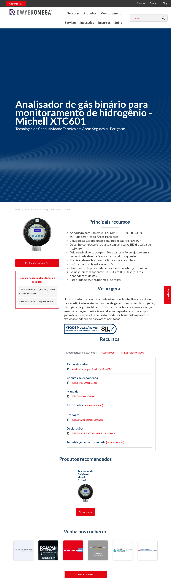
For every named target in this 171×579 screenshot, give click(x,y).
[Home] (31, 12)
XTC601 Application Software (87, 419)
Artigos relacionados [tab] (132, 352)
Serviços (70, 22)
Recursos (104, 22)
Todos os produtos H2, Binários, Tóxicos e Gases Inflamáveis (37, 291)
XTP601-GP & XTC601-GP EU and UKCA (94, 433)
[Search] (163, 18)
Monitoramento (111, 13)
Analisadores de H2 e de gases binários (42, 209)
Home (18, 209)
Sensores (73, 13)
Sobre (118, 22)
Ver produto (85, 512)
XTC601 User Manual (83, 396)
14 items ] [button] (98, 405)
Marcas (141, 3)
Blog (165, 3)
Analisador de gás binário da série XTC (92, 369)
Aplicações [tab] (108, 352)
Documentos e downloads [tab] (81, 352)
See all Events (85, 574)
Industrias (87, 22)
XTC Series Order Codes (84, 382)
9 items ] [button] (119, 442)
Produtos (90, 13)
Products (68, 209)
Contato (153, 3)
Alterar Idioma (15, 3)
